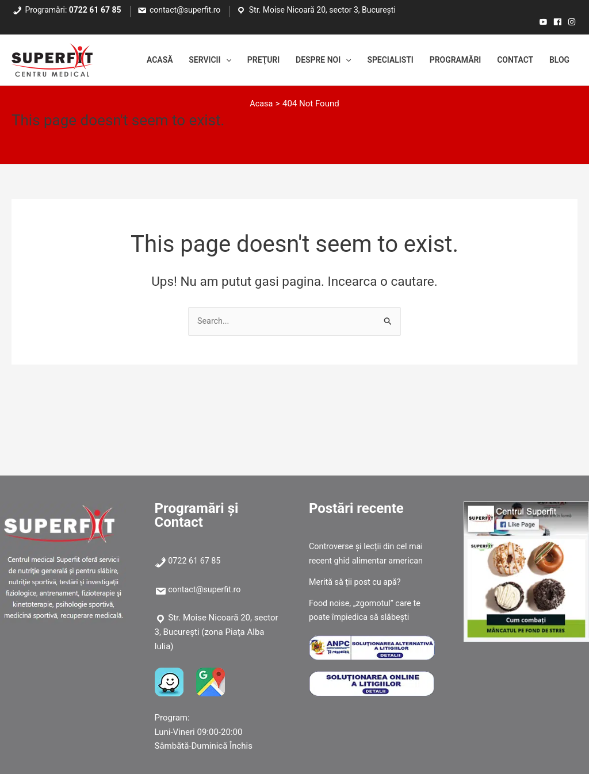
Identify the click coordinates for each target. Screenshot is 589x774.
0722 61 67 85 (95, 9)
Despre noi (304, 60)
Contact (510, 60)
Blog (558, 60)
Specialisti (376, 60)
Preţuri (240, 60)
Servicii (182, 60)
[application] (199, 60)
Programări (445, 60)
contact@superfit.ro (185, 9)
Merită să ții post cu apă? (357, 582)
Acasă (128, 60)
